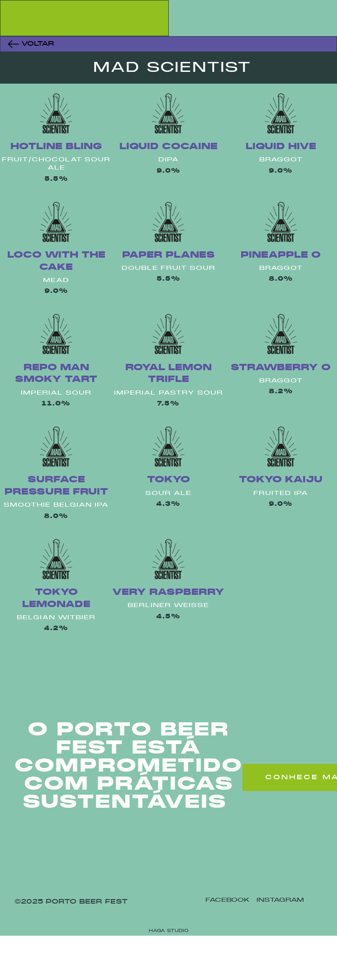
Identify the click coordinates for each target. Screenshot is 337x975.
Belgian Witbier (56, 618)
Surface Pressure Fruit (56, 486)
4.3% (168, 504)
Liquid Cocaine (168, 146)
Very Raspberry (168, 592)
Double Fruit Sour (168, 268)
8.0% (281, 279)
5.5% (56, 179)
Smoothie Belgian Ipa (56, 505)
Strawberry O (281, 367)
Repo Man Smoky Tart (56, 373)
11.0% (56, 404)
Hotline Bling (56, 146)
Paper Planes (168, 255)
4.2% (56, 628)
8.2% (281, 392)
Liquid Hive (281, 146)
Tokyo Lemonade (56, 598)
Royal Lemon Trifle (168, 373)
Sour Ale (168, 493)
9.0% (168, 171)
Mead (56, 280)
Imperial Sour (56, 393)
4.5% (168, 617)
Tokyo (168, 480)
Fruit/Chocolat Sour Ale (56, 164)
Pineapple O (281, 255)
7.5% (168, 404)
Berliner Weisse (168, 605)
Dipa (168, 160)
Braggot (281, 160)
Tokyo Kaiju (281, 480)
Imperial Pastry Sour (168, 393)
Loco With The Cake (56, 261)
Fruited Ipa (280, 493)
